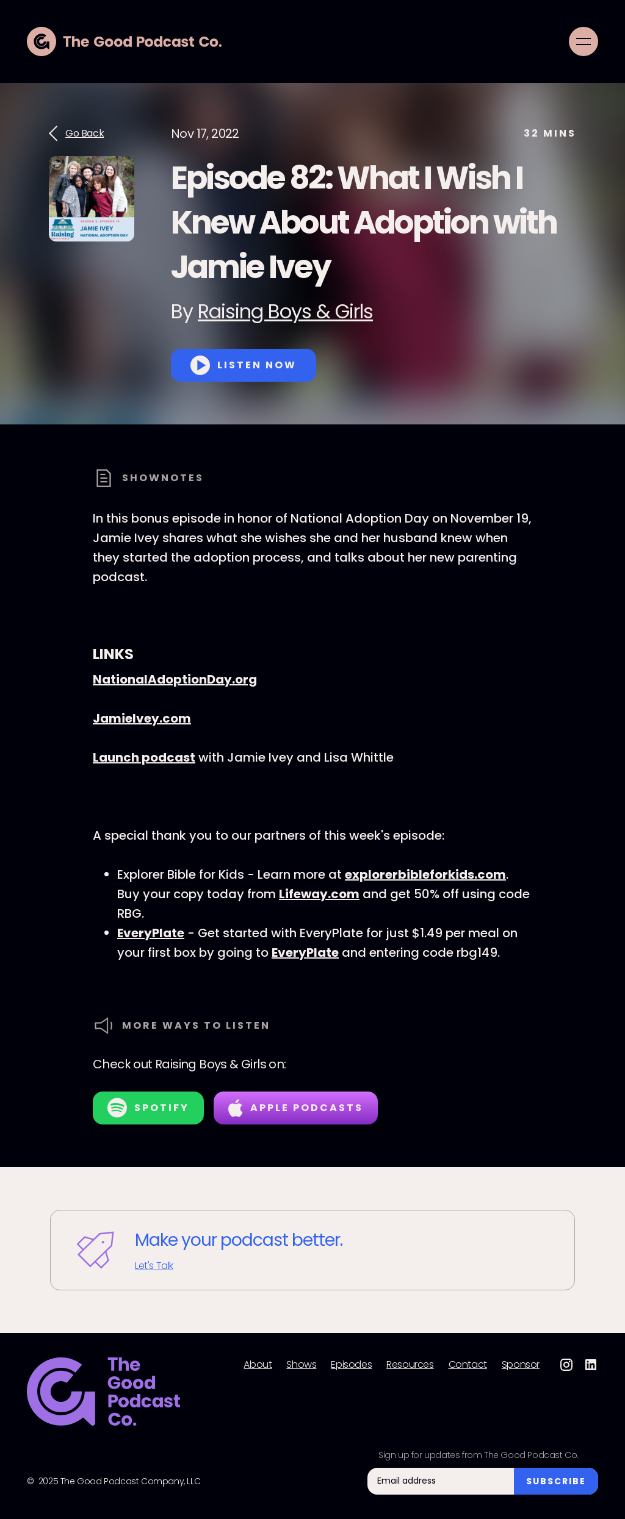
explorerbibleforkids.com (425, 874)
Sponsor (521, 1365)
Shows (301, 1365)
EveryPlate (150, 933)
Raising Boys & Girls (285, 311)
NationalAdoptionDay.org (175, 679)
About (258, 1365)
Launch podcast (144, 757)
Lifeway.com (319, 893)
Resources (409, 1365)
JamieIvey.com (142, 718)
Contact (468, 1365)
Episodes (351, 1365)
